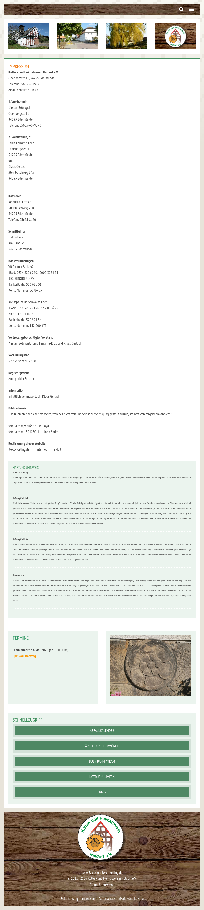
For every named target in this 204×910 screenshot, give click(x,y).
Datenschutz (107, 898)
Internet (41, 449)
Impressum (88, 898)
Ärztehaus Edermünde (102, 745)
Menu (190, 7)
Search (181, 9)
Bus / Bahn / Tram (102, 761)
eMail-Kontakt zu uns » (23, 89)
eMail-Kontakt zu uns (132, 898)
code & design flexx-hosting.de (102, 872)
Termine (102, 792)
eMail (57, 449)
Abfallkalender (102, 730)
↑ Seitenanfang (68, 898)
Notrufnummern (102, 776)
